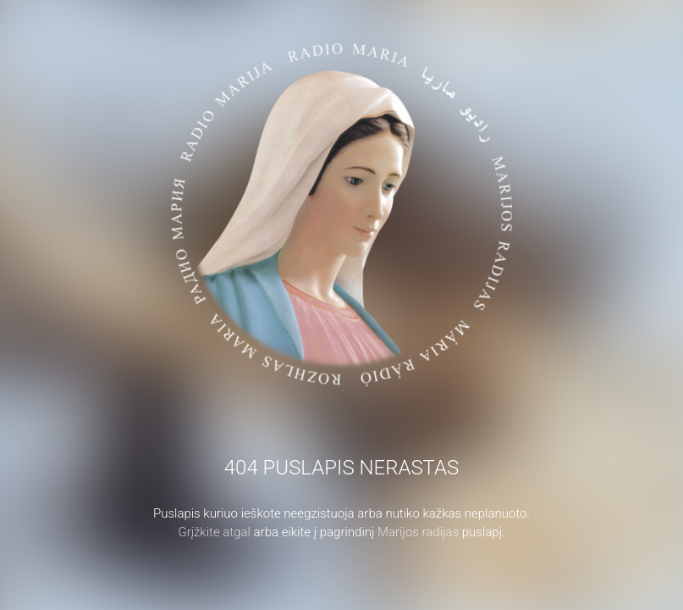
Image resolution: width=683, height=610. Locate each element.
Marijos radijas (418, 532)
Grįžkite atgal (214, 532)
